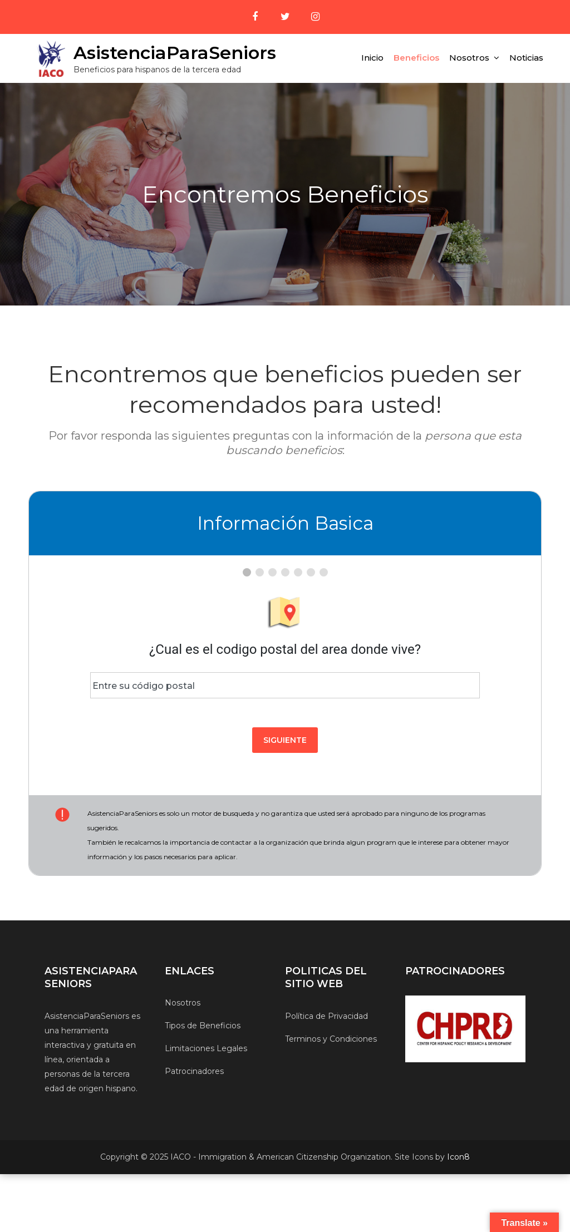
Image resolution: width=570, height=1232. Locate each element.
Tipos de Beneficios (202, 1026)
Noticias (526, 57)
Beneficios (416, 57)
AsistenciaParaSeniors (174, 52)
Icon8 (458, 1157)
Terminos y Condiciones (331, 1039)
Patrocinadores (194, 1071)
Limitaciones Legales (206, 1048)
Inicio (372, 57)
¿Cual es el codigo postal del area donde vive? (285, 649)
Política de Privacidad (326, 1016)
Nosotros (469, 57)
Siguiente (285, 740)
